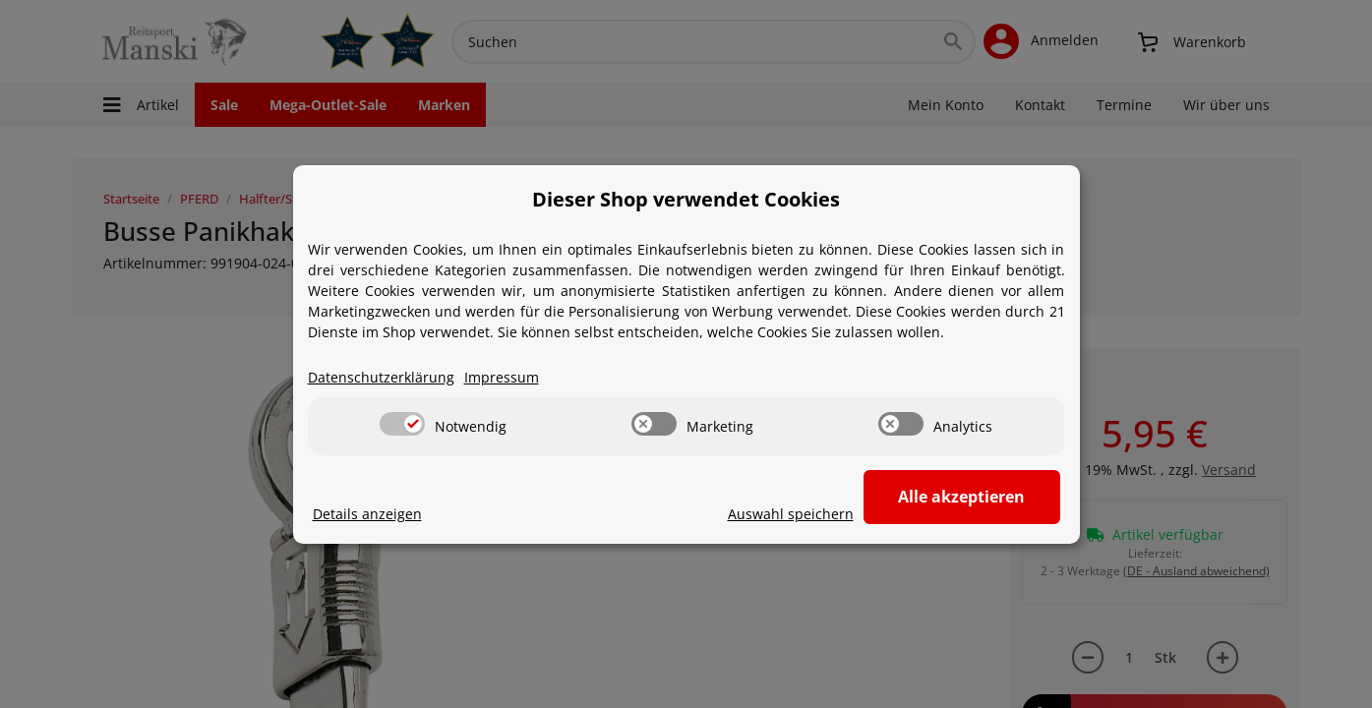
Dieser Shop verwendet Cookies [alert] (686, 199)
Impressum (501, 377)
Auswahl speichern (791, 513)
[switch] (402, 424)
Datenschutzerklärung (381, 377)
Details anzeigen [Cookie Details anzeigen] (367, 513)
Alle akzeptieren (961, 496)
